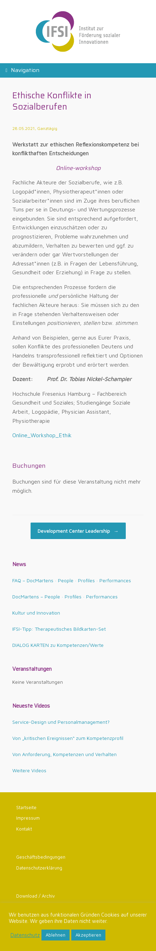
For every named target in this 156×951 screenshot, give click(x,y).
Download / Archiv (35, 896)
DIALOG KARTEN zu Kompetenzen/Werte (58, 645)
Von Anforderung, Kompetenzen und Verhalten (64, 754)
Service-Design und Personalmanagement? (61, 722)
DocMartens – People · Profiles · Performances (65, 596)
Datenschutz (25, 935)
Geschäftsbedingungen (40, 857)
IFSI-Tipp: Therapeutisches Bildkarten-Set (59, 629)
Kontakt (24, 829)
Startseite (26, 807)
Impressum (28, 818)
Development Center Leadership (78, 530)
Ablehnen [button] (55, 935)
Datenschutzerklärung (39, 868)
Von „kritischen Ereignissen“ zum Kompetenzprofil (67, 738)
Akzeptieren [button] (88, 935)
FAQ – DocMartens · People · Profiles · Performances (71, 580)
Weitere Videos (29, 770)
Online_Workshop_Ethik (42, 435)
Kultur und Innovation (36, 613)
